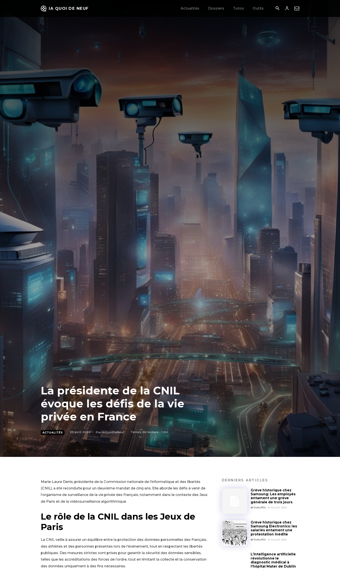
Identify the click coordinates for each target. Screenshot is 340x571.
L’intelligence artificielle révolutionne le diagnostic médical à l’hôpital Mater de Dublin (274, 560)
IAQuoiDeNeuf (113, 432)
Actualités (52, 432)
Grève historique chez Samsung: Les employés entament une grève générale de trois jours (273, 496)
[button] (277, 9)
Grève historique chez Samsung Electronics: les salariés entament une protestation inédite (274, 528)
